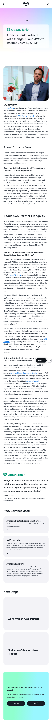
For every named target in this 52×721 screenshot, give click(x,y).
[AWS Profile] (48, 4)
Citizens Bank (8, 108)
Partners (6, 21)
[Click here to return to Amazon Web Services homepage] (26, 4)
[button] (9, 94)
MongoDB (32, 116)
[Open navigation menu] (3, 4)
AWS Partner (23, 116)
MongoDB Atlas (15, 275)
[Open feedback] (50, 361)
